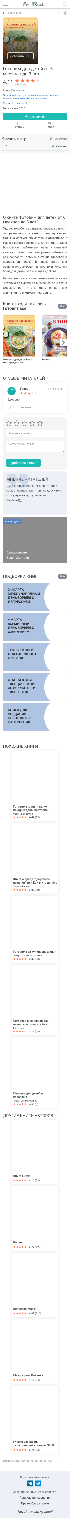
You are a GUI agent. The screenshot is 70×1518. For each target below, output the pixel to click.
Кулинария (17, 90)
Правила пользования (35, 1497)
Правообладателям (35, 1503)
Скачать (61, 146)
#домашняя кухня (14, 98)
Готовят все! (19, 103)
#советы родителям (21, 95)
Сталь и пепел (17, 552)
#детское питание (37, 98)
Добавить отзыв (23, 463)
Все (62, 306)
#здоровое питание (47, 95)
